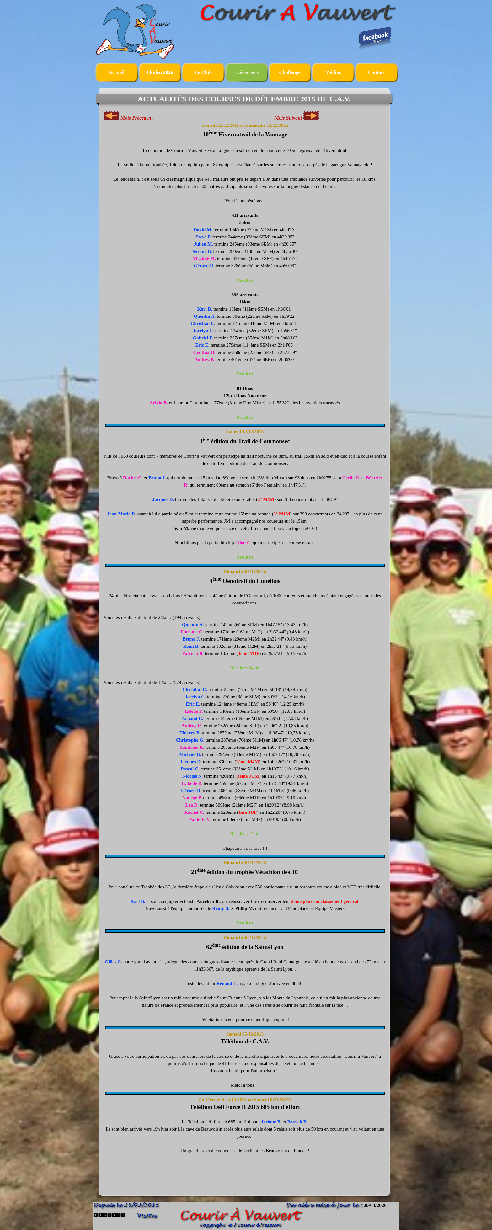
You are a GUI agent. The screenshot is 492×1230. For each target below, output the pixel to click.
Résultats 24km (244, 667)
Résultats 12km (244, 833)
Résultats (245, 280)
